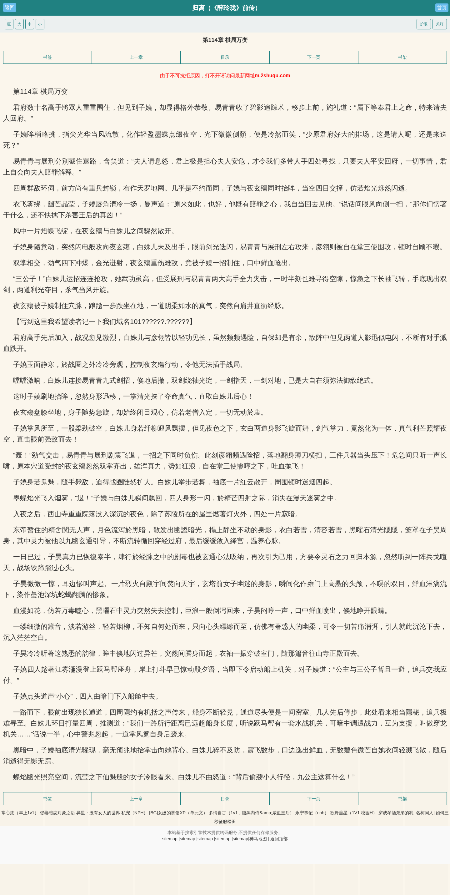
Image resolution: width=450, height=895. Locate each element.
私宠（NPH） (134, 812)
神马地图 (258, 838)
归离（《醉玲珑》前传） (226, 7)
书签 (47, 57)
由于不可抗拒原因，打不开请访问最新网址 (225, 75)
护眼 (424, 24)
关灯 (439, 24)
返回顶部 (279, 838)
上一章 (136, 57)
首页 (442, 7)
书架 (402, 57)
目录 (225, 57)
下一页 (313, 57)
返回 (10, 7)
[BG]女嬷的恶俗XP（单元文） (178, 812)
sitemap (170, 838)
